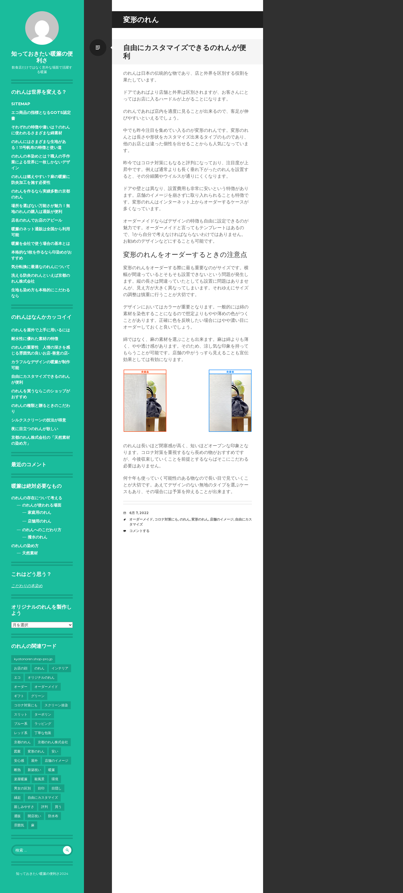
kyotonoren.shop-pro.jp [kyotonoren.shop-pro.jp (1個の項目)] (33, 659)
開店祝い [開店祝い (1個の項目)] (34, 816)
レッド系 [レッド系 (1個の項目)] (20, 733)
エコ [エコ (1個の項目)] (17, 677)
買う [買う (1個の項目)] (58, 807)
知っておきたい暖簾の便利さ (42, 57)
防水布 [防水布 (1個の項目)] (53, 816)
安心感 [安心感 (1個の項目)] (19, 760)
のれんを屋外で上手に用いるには (40, 329)
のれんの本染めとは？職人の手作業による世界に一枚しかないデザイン (40, 162)
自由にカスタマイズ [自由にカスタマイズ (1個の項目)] (43, 797)
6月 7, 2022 (139, 513)
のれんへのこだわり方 (41, 529)
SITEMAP (20, 103)
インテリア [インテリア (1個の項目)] (59, 668)
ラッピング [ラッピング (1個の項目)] (42, 723)
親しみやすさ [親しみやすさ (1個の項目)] (24, 807)
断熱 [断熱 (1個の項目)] (17, 770)
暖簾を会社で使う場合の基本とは (40, 243)
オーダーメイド (141, 519)
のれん (185, 519)
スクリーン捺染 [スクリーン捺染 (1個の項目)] (56, 705)
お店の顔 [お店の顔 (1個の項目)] (20, 668)
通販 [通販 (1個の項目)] (17, 816)
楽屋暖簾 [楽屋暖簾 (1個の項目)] (20, 779)
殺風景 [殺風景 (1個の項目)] (39, 779)
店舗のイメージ (221, 519)
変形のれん (199, 519)
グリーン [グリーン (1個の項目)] (37, 696)
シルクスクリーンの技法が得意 (38, 420)
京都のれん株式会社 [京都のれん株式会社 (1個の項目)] (53, 742)
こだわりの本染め (27, 585)
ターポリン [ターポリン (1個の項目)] (42, 714)
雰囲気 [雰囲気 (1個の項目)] (19, 825)
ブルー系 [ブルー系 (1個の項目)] (20, 723)
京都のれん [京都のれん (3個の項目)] (22, 742)
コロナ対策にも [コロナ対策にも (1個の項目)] (26, 705)
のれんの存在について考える (36, 497)
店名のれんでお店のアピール (36, 220)
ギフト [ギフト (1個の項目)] (19, 696)
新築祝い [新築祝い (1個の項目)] (34, 770)
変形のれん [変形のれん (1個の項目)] (36, 751)
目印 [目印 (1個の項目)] (41, 788)
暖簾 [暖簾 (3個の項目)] (51, 770)
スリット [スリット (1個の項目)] (20, 714)
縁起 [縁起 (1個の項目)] (17, 797)
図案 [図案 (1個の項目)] (17, 751)
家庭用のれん (39, 512)
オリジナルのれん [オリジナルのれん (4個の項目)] (41, 677)
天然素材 (30, 553)
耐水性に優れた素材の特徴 (34, 338)
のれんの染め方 (25, 545)
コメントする (139, 531)
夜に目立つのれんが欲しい (34, 428)
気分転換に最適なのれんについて (40, 266)
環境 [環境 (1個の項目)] (54, 779)
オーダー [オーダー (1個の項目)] (20, 687)
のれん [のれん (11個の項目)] (39, 668)
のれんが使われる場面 (41, 505)
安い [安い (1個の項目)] (54, 751)
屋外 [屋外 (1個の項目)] (34, 760)
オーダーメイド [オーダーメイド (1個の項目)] (46, 687)
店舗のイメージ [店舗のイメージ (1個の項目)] (56, 760)
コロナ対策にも (166, 519)
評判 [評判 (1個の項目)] (44, 807)
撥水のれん (37, 537)
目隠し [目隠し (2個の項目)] (56, 788)
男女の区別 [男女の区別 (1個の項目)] (22, 788)
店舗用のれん (39, 521)
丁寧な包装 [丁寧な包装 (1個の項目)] (42, 733)
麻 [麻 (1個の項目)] (32, 825)
